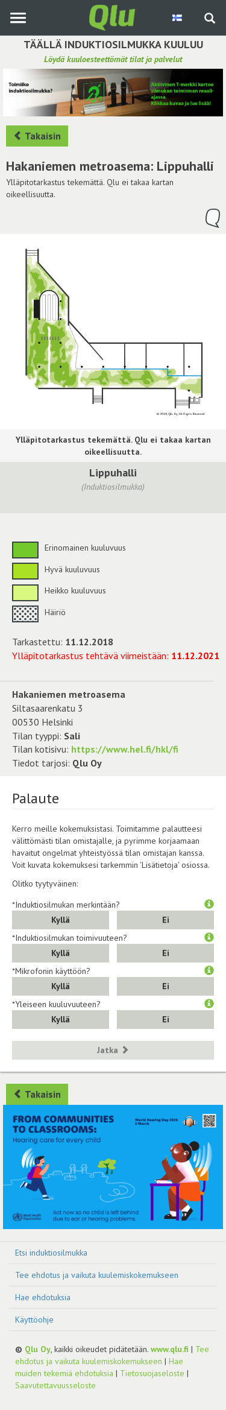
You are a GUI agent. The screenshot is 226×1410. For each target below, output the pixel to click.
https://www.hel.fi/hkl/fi (124, 749)
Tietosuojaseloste (152, 1373)
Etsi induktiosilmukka (51, 1252)
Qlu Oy (38, 1349)
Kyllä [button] (60, 919)
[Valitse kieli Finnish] (178, 17)
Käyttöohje (34, 1319)
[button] (209, 905)
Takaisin (37, 136)
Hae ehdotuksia (43, 1297)
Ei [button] (165, 919)
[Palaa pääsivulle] (113, 17)
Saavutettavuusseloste (55, 1385)
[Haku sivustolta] (209, 19)
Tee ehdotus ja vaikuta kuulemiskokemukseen (96, 1274)
